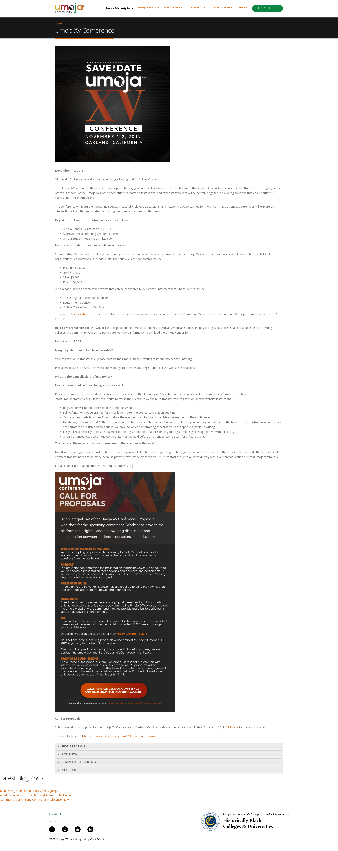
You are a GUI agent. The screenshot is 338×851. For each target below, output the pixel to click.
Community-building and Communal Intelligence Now (34, 799)
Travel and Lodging (79, 762)
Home (58, 24)
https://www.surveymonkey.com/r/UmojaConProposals (120, 736)
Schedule (70, 770)
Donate (265, 8)
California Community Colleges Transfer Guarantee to (256, 814)
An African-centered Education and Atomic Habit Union (35, 795)
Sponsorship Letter (83, 314)
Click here (232, 727)
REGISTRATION (73, 746)
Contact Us (56, 814)
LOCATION (70, 754)
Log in (53, 821)
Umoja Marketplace (119, 8)
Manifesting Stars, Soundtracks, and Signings (29, 791)
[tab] (169, 746)
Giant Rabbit (97, 839)
